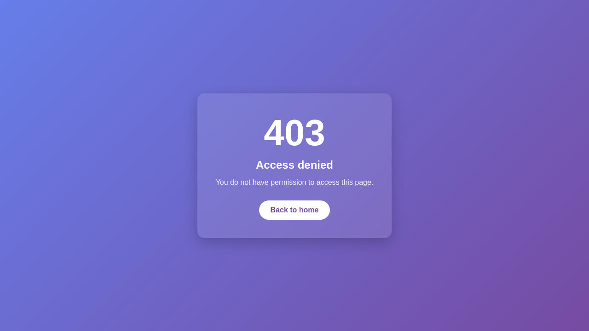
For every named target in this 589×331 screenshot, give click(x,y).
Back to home (295, 210)
